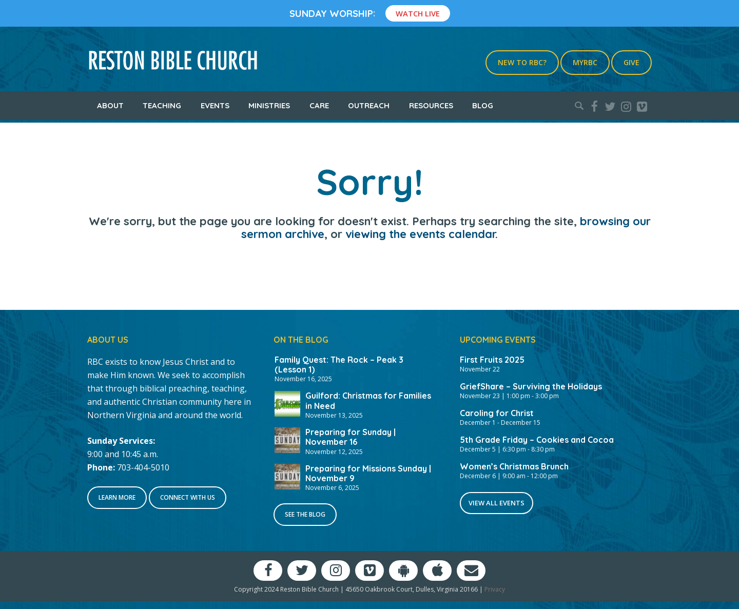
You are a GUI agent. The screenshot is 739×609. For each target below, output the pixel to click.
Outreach (369, 105)
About (110, 105)
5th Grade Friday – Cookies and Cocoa (537, 440)
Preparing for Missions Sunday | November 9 (368, 473)
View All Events (496, 502)
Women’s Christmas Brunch (514, 466)
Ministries (269, 105)
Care (319, 105)
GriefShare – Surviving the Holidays (531, 386)
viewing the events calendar (420, 234)
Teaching (162, 105)
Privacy (494, 589)
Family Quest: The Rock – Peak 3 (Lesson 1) (339, 365)
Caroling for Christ (497, 413)
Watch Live (418, 13)
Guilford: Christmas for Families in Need (368, 400)
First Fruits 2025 (492, 360)
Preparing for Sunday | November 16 (350, 437)
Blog (482, 105)
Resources (431, 105)
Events (215, 105)
